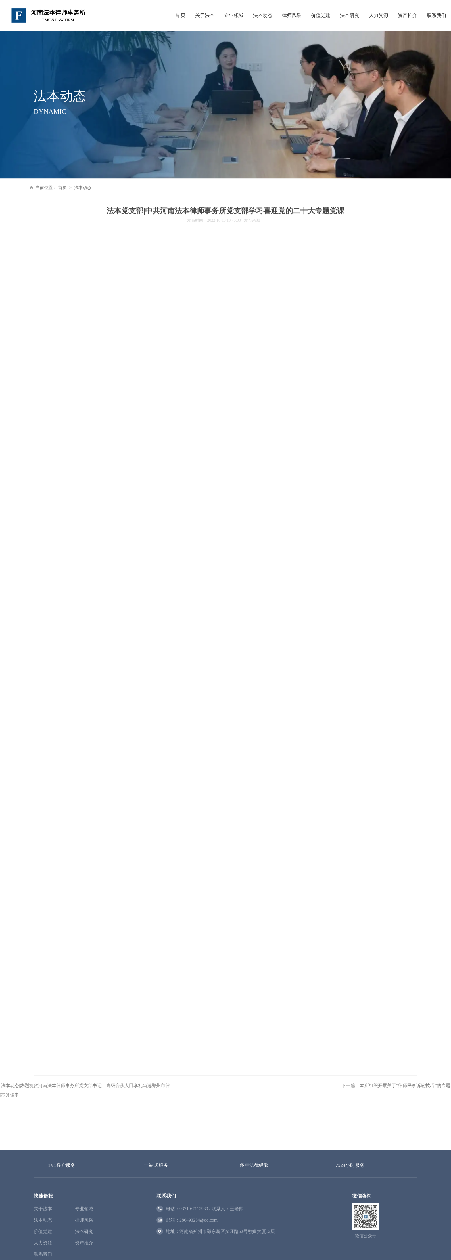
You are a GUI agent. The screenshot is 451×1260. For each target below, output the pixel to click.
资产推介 (407, 14)
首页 (46, 187)
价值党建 (320, 14)
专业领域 (233, 14)
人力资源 (378, 14)
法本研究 (349, 14)
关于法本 (204, 14)
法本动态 (262, 14)
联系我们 (436, 14)
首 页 (180, 14)
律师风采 (291, 14)
